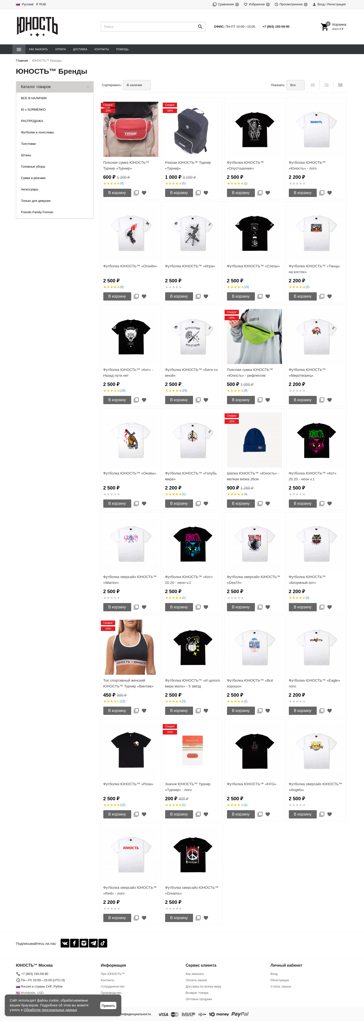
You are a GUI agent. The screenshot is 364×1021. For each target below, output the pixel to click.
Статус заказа (281, 986)
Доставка (80, 49)
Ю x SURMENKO (33, 109)
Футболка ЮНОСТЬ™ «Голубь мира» (191, 476)
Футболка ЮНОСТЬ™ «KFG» (251, 784)
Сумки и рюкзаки (33, 178)
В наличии (134, 85)
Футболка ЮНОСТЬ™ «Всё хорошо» (250, 683)
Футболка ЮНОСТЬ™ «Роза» (128, 784)
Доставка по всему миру (203, 986)
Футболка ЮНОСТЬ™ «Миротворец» (307, 372)
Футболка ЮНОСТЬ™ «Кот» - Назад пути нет (128, 372)
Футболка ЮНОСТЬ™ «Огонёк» (130, 266)
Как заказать (38, 49)
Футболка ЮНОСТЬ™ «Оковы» (129, 473)
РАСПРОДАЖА (32, 121)
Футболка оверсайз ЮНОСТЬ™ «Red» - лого (130, 890)
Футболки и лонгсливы (37, 132)
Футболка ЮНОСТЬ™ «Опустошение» (245, 165)
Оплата (60, 49)
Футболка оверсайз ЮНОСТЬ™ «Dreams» (192, 890)
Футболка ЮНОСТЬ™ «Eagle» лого (314, 683)
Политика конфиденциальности (127, 1014)
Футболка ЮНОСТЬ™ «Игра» (190, 266)
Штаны (26, 155)
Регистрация (280, 980)
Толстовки (28, 144)
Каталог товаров (36, 87)
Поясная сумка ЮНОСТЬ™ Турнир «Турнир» (126, 165)
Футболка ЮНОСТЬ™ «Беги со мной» (191, 372)
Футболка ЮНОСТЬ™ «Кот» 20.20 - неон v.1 (313, 476)
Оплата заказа (196, 980)
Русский (25, 4)
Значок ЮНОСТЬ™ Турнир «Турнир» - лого (187, 787)
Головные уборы (33, 166)
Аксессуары (29, 189)
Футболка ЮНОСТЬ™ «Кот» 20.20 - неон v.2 (189, 580)
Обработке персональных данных (50, 1010)
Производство (111, 993)
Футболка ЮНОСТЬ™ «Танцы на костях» (314, 269)
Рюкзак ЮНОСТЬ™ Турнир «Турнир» (188, 165)
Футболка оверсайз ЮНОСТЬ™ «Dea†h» (254, 580)
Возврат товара (197, 993)
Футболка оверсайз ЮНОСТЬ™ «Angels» (315, 787)
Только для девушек (36, 201)
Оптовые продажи (199, 999)
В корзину (117, 193)
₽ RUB (41, 4)
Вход (274, 974)
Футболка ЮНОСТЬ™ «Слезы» (253, 266)
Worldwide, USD (30, 993)
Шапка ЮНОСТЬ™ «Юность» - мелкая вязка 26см (253, 476)
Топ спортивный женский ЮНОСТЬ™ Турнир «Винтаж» (128, 683)
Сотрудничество (113, 986)
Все (293, 85)
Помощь (122, 49)
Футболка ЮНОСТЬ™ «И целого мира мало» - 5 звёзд (192, 683)
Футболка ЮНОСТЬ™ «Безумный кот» (307, 580)
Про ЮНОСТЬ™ (113, 974)
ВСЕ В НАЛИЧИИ (34, 98)
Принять (108, 1006)
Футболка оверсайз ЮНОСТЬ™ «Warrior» (130, 580)
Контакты (102, 49)
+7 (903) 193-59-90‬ (276, 26)
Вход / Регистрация (329, 4)
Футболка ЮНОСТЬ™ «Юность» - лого (307, 165)
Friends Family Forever (37, 212)
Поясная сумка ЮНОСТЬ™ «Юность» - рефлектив (250, 372)
